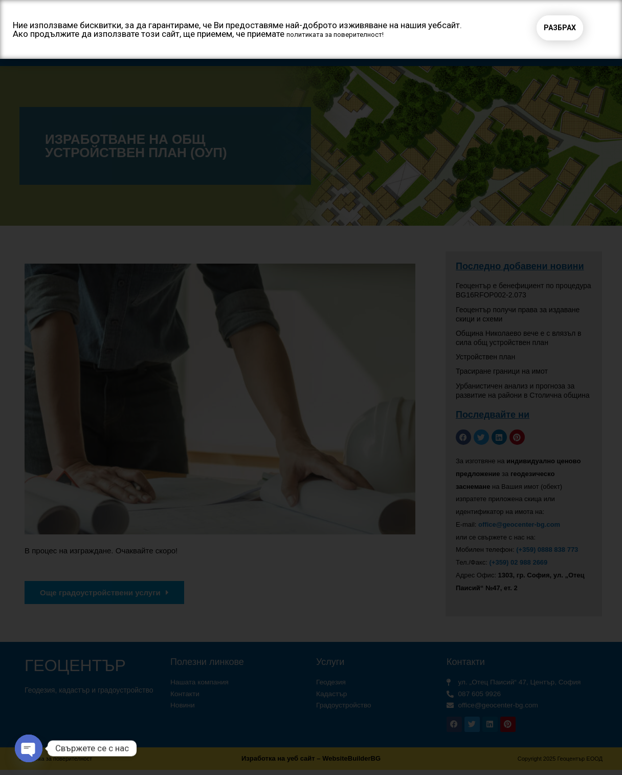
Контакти (481, 50)
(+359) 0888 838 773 (547, 551)
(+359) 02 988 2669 (518, 564)
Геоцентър (72, 16)
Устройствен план (485, 358)
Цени (428, 50)
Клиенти (376, 50)
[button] (441, 16)
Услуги (256, 51)
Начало (136, 50)
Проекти (317, 50)
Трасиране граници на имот (502, 373)
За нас (194, 51)
